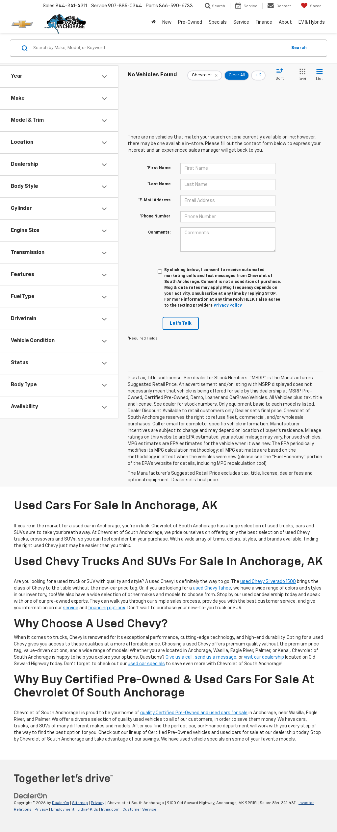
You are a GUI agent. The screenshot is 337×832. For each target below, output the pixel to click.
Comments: (159, 233)
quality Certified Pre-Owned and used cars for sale (193, 713)
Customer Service (139, 810)
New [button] (166, 22)
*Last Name (158, 184)
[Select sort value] (281, 74)
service (70, 608)
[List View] (319, 75)
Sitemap (80, 803)
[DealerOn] (30, 795)
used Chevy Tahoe (212, 588)
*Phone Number (155, 216)
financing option (106, 608)
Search (299, 48)
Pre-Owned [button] (190, 22)
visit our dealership (264, 657)
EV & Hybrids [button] (311, 22)
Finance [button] (264, 22)
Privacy (97, 803)
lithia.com (110, 810)
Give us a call (179, 657)
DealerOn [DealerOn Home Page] (60, 803)
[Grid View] (301, 75)
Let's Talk (181, 323)
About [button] (285, 22)
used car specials (146, 664)
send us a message (215, 657)
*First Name (158, 168)
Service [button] (241, 22)
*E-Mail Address (154, 200)
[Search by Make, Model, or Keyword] (159, 48)
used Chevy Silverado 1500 (268, 581)
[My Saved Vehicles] (311, 6)
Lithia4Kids (87, 810)
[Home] (153, 22)
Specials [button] (218, 22)
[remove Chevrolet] (204, 75)
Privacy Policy (228, 306)
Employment (62, 810)
